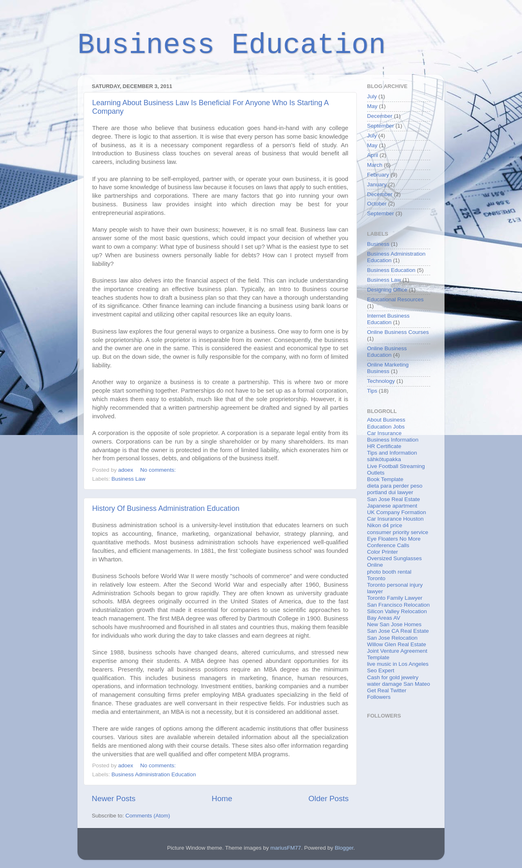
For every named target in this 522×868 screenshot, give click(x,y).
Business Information (392, 440)
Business (378, 244)
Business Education (231, 45)
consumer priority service (397, 532)
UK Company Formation (396, 512)
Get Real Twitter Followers (387, 693)
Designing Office (387, 290)
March (375, 165)
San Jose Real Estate (393, 499)
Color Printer (382, 552)
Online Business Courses (398, 332)
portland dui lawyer (390, 492)
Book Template (385, 479)
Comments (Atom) (148, 816)
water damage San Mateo (398, 684)
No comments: (158, 470)
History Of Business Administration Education (165, 508)
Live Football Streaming (396, 466)
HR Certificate (384, 446)
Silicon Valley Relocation (397, 611)
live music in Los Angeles (398, 664)
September (380, 126)
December (379, 116)
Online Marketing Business (388, 368)
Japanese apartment (392, 506)
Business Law (128, 479)
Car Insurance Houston (395, 519)
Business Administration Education (153, 774)
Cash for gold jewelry (392, 677)
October (377, 204)
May (372, 106)
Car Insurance (384, 433)
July (372, 96)
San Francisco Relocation (398, 605)
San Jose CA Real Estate (398, 631)
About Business (386, 420)
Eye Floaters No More (393, 539)
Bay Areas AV (383, 618)
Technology (381, 381)
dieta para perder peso (394, 486)
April (372, 155)
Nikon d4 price (384, 525)
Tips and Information (392, 453)
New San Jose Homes (394, 624)
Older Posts (328, 798)
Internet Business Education (388, 319)
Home (222, 798)
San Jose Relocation (392, 638)
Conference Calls (388, 545)
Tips (372, 391)
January (377, 184)
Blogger (344, 848)
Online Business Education (387, 351)
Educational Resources (395, 299)
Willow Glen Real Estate (396, 644)
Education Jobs (386, 427)
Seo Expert (380, 670)
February (378, 175)
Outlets (376, 473)
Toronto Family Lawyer (394, 598)
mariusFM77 (285, 848)
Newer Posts (113, 798)
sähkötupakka (384, 459)
